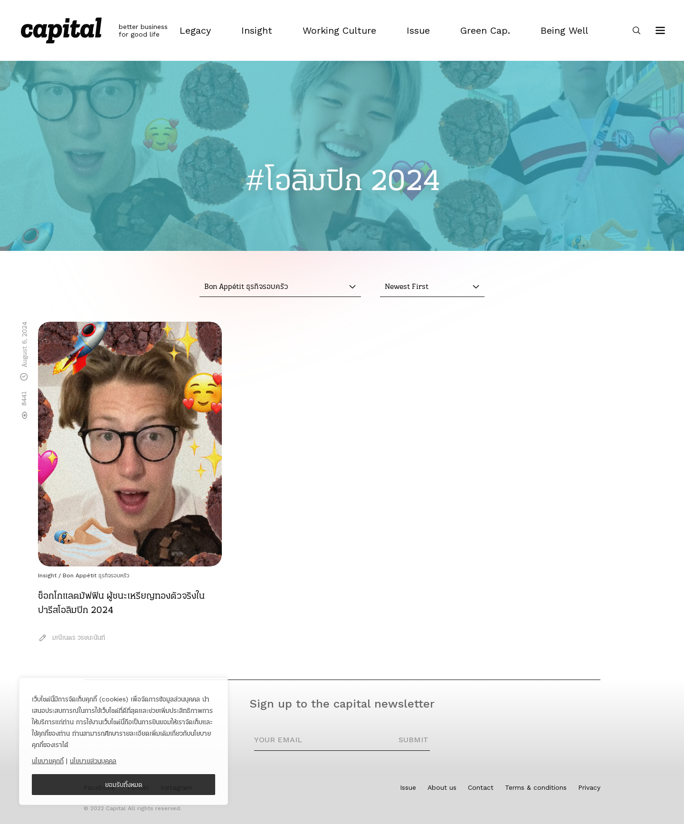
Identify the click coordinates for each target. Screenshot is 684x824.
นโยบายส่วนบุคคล (93, 761)
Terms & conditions (536, 787)
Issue (408, 787)
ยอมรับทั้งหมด (123, 784)
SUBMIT (413, 739)
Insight (47, 575)
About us (442, 787)
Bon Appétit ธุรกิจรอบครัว (96, 575)
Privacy (589, 787)
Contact (481, 787)
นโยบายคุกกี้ (48, 761)
